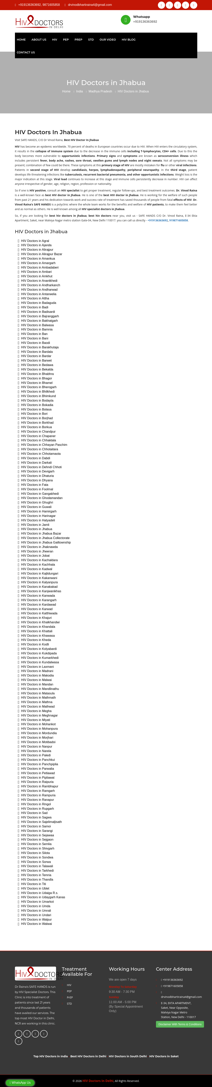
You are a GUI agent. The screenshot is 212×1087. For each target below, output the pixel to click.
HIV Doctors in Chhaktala (37, 440)
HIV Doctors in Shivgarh (36, 848)
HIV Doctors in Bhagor (35, 378)
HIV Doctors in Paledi (34, 755)
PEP (66, 39)
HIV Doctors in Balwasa (36, 325)
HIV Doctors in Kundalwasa (38, 662)
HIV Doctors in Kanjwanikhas (39, 591)
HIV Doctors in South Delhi (128, 1056)
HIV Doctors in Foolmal (35, 489)
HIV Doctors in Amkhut (35, 276)
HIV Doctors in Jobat (34, 556)
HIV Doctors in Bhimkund (37, 396)
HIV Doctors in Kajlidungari (38, 573)
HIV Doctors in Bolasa (35, 409)
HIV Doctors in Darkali (35, 463)
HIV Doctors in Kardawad (37, 605)
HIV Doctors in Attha (33, 298)
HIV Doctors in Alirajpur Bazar (40, 254)
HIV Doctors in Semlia (35, 844)
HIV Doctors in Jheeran (35, 551)
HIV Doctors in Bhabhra (36, 374)
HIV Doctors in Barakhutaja (38, 347)
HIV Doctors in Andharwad (38, 290)
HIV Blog (129, 39)
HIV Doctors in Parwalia (36, 769)
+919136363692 (29, 4)
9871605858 (51, 4)
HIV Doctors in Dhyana (35, 480)
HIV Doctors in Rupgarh (36, 809)
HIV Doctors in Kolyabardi (37, 649)
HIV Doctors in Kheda (34, 640)
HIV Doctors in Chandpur (37, 432)
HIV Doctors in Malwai (35, 680)
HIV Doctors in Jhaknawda (38, 547)
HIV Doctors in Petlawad (36, 773)
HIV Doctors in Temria (34, 875)
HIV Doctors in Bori (33, 414)
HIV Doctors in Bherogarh (37, 387)
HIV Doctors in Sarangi (35, 831)
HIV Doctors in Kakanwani (37, 578)
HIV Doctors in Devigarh (36, 471)
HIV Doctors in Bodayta (36, 400)
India (79, 91)
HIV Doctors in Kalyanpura (38, 582)
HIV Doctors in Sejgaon (36, 839)
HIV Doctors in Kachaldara (38, 560)
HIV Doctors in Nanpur (35, 746)
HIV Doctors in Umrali (34, 911)
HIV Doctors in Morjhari (35, 738)
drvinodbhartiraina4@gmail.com (90, 4)
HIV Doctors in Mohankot (37, 724)
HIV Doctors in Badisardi (36, 312)
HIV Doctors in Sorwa (34, 862)
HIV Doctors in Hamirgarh (37, 511)
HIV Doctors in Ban (33, 334)
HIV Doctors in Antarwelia (37, 294)
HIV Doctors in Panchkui (36, 760)
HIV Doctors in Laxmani (36, 667)
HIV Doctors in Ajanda (35, 245)
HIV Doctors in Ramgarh (36, 791)
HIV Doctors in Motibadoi (37, 742)
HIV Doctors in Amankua (36, 259)
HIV (54, 39)
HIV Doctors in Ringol (34, 804)
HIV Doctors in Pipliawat (36, 778)
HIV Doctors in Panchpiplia (38, 764)
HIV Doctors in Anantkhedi (37, 281)
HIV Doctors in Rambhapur (38, 786)
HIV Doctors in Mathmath (37, 698)
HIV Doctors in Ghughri (35, 502)
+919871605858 (172, 986)
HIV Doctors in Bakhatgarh (38, 321)
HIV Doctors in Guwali (35, 507)
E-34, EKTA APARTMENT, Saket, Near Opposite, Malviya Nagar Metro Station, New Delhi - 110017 (178, 1010)
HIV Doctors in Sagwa (35, 817)
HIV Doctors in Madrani (35, 671)
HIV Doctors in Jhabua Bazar (39, 533)
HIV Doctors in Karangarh (37, 600)
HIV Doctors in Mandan (35, 684)
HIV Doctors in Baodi (34, 343)
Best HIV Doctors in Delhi (88, 1056)
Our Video (108, 39)
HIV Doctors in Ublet (33, 888)
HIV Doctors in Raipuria (36, 782)
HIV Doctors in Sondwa (35, 857)
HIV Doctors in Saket (164, 1056)
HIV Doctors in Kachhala (36, 565)
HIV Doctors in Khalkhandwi (39, 622)
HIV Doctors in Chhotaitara (38, 449)
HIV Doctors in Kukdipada (37, 653)
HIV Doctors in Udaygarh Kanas (41, 897)
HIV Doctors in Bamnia (35, 329)
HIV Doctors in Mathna (35, 702)
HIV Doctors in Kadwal (35, 569)
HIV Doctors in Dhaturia (36, 476)
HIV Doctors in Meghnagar (38, 715)
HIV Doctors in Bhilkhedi (36, 392)
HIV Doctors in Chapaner (37, 436)
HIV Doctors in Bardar (34, 356)
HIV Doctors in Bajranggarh (38, 316)
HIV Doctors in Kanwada (36, 596)
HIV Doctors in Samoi (34, 826)
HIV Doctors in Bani (33, 338)
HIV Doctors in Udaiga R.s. (38, 893)
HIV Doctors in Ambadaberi (38, 267)
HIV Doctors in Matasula (36, 693)
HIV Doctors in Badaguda (37, 303)
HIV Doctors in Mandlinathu (38, 689)
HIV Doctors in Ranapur (36, 800)
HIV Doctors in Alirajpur (35, 250)
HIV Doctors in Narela (34, 751)
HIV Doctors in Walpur (35, 919)
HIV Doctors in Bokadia (35, 405)
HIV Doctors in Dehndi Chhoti (40, 467)
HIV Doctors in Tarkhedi (36, 871)
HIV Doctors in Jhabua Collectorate (44, 538)
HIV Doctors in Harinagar (37, 516)
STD (91, 39)
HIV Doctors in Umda (34, 906)
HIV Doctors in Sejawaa (36, 835)
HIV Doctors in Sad (33, 813)
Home (21, 39)
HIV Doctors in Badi (33, 307)
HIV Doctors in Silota (34, 853)
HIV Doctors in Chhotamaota (39, 454)
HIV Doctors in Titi (32, 884)
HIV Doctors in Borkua (35, 427)
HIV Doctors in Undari (34, 915)
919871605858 (178, 220)
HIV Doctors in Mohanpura (38, 729)
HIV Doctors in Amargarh (37, 263)
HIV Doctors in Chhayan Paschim (42, 445)
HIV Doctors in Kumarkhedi (38, 658)
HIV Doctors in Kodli (33, 644)
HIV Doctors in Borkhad (36, 423)
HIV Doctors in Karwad (35, 609)
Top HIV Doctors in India (50, 1056)
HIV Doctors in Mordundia (37, 733)
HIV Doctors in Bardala (35, 352)
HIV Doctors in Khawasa (36, 636)
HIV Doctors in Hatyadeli (36, 520)
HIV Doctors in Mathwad (36, 706)
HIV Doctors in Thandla (35, 879)
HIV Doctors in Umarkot (36, 902)
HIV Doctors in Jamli (33, 525)
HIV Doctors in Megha (35, 711)
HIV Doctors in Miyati (34, 720)
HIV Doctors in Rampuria (37, 795)
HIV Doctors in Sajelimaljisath (40, 822)
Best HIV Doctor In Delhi (186, 19)
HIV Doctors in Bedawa (35, 365)
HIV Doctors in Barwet (35, 360)
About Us (39, 39)
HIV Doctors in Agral (33, 241)
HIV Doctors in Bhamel (35, 383)
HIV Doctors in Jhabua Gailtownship (44, 542)
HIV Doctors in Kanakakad (38, 587)
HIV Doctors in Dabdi (34, 458)
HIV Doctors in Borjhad (35, 418)
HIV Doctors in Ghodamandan (40, 498)
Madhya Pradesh (100, 91)
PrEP (78, 39)
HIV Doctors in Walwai (35, 924)
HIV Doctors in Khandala (36, 627)
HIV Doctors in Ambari (35, 272)
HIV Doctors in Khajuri (35, 618)
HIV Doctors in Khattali (35, 631)
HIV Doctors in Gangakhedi (38, 494)
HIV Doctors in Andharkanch (39, 285)
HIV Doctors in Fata (33, 485)
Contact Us (26, 52)
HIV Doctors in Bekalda (35, 369)
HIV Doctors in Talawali (35, 866)
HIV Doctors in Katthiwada (37, 613)
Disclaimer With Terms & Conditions (180, 1024)
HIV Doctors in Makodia (36, 675)
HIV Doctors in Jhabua (35, 529)
